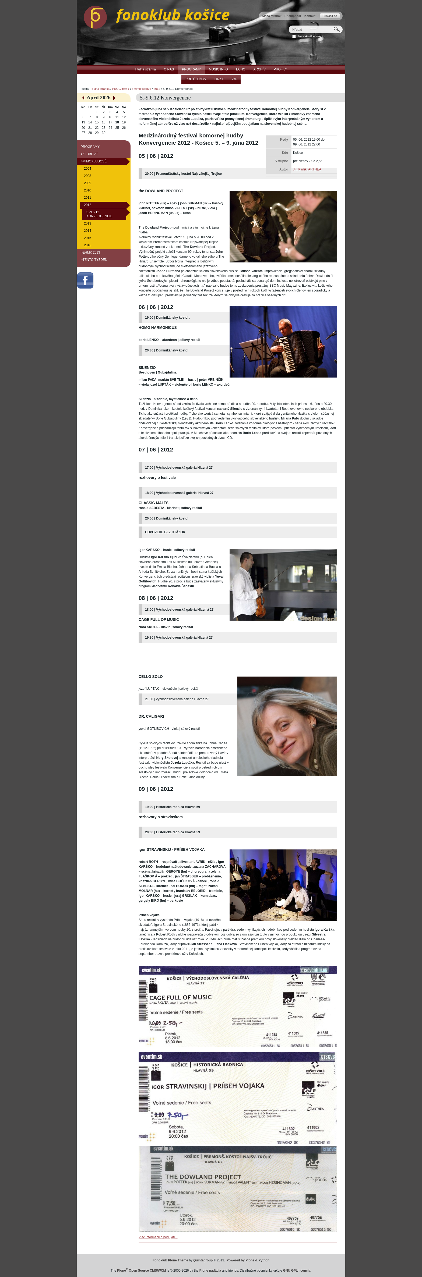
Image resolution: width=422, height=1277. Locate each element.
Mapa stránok (272, 15)
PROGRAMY (120, 88)
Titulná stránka (100, 88)
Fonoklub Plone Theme (170, 1260)
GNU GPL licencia (297, 1270)
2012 (157, 88)
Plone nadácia (210, 1270)
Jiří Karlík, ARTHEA (307, 169)
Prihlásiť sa (329, 15)
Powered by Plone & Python (248, 1260)
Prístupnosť (292, 15)
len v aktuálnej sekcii (310, 36)
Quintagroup (203, 1260)
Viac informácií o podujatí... (158, 1237)
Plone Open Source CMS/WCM (141, 1270)
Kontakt (309, 15)
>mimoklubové (141, 88)
